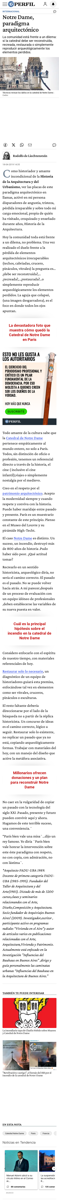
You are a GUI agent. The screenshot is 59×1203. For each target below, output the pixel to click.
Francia (46, 1133)
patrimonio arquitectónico (22, 493)
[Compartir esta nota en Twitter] (13, 145)
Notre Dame (23, 538)
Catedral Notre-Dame (14, 1133)
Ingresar (45, 4)
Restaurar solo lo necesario (23, 671)
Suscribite (16, 411)
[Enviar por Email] (30, 145)
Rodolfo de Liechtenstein (30, 156)
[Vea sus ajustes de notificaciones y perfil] (53, 4)
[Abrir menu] (5, 4)
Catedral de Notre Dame (24, 438)
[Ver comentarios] (54, 12)
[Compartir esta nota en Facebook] (5, 145)
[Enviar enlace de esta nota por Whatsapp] (22, 145)
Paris (33, 1133)
